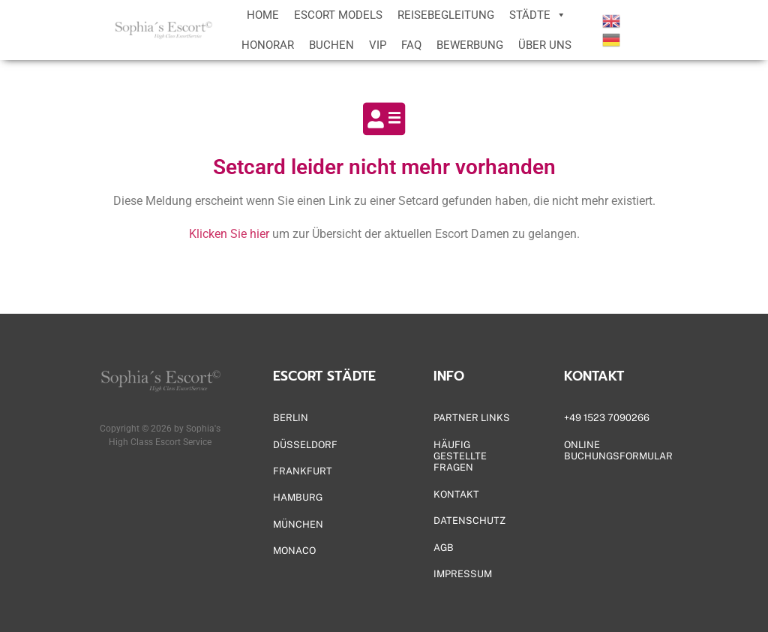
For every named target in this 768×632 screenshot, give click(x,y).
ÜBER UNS (545, 45)
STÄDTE (537, 15)
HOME (263, 15)
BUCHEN (331, 45)
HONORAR (268, 45)
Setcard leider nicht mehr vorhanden (384, 167)
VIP (377, 45)
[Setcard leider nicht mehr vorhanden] (384, 118)
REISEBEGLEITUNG (446, 15)
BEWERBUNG (469, 45)
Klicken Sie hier (229, 234)
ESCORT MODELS (338, 15)
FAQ (411, 45)
